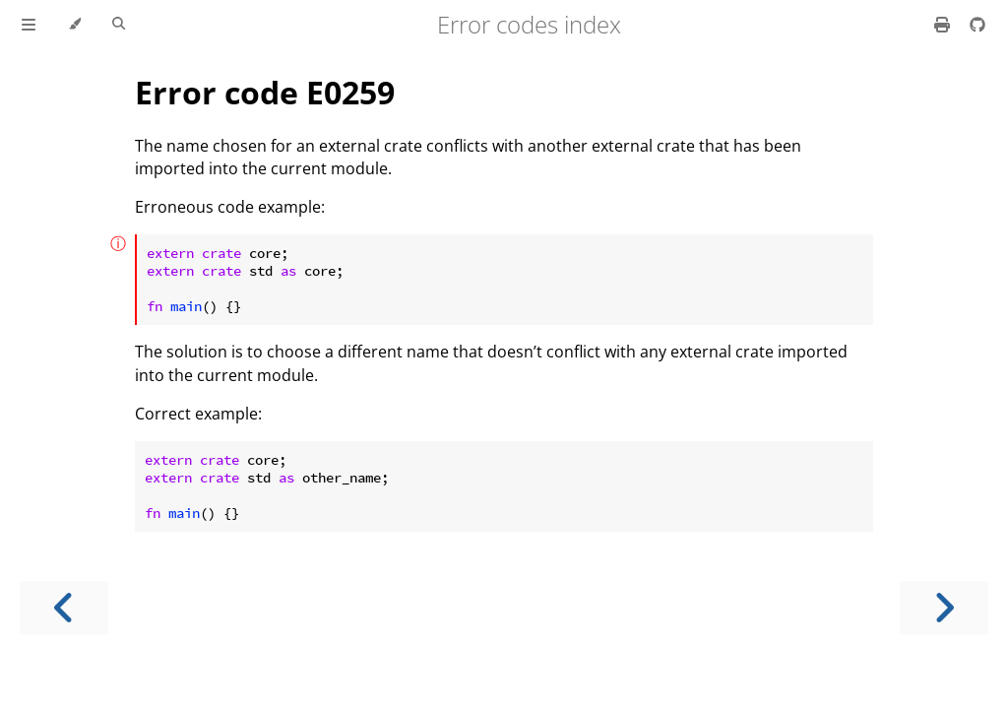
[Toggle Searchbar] (118, 24)
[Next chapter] (944, 608)
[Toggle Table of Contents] (28, 24)
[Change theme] (74, 24)
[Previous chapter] (64, 608)
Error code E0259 (265, 92)
